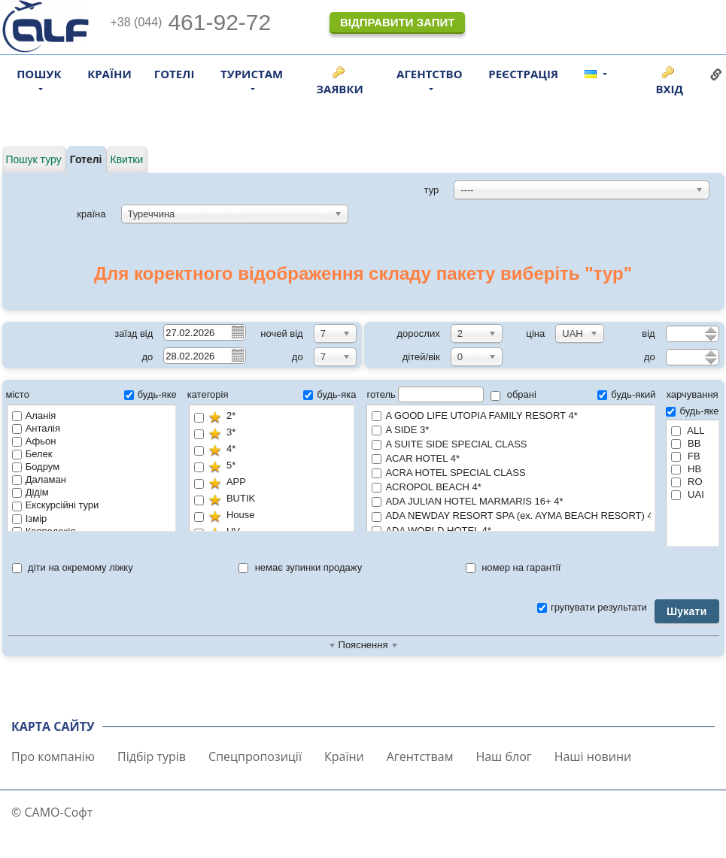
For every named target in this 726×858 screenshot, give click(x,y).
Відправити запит (397, 22)
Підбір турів (151, 756)
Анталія (36, 428)
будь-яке (150, 394)
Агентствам (420, 756)
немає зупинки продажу (300, 567)
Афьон (34, 441)
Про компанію (53, 756)
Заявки (339, 88)
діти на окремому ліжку (72, 567)
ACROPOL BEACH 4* (511, 487)
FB (685, 456)
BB (685, 443)
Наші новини (593, 756)
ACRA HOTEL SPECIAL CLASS (511, 473)
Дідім (30, 492)
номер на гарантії (513, 567)
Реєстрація (523, 73)
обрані (513, 394)
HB (686, 468)
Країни (109, 73)
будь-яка (329, 394)
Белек (32, 453)
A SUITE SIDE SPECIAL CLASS (511, 444)
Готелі (174, 73)
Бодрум (35, 466)
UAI (687, 494)
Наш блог (503, 756)
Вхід (669, 88)
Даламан (39, 479)
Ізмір (29, 518)
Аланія (34, 415)
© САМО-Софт (52, 812)
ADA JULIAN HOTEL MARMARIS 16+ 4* (511, 502)
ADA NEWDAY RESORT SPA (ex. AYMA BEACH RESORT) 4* (511, 516)
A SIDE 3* (511, 430)
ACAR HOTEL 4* (511, 459)
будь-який (626, 394)
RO (686, 481)
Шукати (687, 611)
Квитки (127, 159)
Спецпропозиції (255, 756)
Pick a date (237, 331)
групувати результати (592, 607)
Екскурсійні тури (55, 505)
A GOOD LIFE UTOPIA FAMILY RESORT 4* (511, 416)
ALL (687, 430)
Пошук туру (34, 159)
